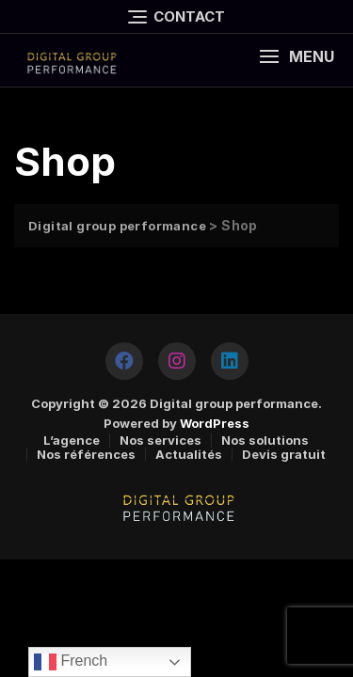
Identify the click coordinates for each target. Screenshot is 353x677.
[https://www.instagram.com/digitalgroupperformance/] (177, 361)
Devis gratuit (284, 454)
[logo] (70, 60)
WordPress (214, 423)
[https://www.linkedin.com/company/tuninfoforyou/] (230, 361)
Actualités (188, 454)
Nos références (86, 454)
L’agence (71, 440)
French (70, 662)
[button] (296, 57)
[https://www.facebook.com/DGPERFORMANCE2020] (124, 361)
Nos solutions (265, 440)
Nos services (160, 440)
